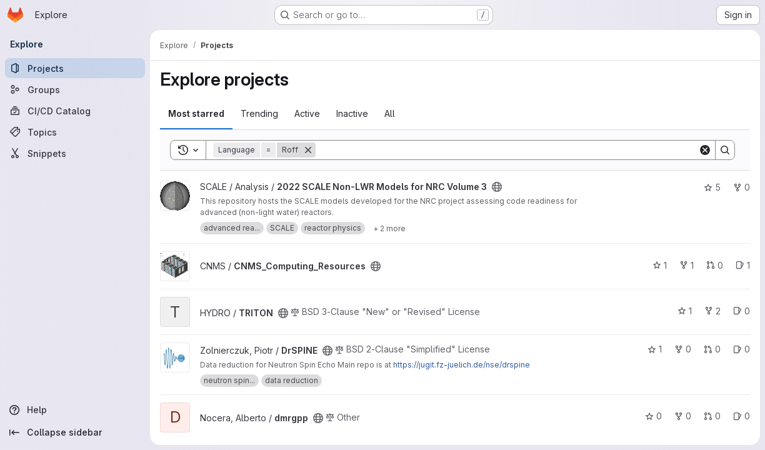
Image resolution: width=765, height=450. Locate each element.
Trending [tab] (259, 113)
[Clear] (705, 150)
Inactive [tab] (352, 113)
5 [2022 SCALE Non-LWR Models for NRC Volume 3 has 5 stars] (712, 187)
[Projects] (75, 68)
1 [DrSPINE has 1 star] (655, 349)
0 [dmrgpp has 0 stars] (653, 416)
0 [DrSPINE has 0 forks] (682, 349)
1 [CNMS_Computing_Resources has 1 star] (659, 265)
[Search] (507, 150)
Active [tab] (307, 113)
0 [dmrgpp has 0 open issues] (741, 416)
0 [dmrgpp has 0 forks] (682, 416)
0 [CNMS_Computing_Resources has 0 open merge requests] (714, 265)
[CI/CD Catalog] (75, 111)
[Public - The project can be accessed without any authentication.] (497, 187)
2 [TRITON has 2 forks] (712, 311)
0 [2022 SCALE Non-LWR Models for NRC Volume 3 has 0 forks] (741, 187)
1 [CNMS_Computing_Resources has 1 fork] (686, 265)
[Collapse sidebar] (75, 432)
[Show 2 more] (389, 228)
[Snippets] (75, 153)
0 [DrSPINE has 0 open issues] (741, 349)
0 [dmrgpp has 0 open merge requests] (712, 416)
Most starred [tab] (196, 113)
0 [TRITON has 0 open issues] (741, 311)
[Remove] (308, 150)
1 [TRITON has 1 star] (685, 311)
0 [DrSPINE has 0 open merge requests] (712, 349)
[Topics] (75, 132)
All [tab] (389, 113)
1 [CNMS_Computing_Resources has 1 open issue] (743, 265)
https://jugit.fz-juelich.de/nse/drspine (461, 364)
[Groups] (75, 89)
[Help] (75, 410)
